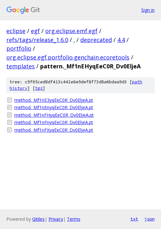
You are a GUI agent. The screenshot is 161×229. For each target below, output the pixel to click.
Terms (73, 219)
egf (35, 31)
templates (20, 66)
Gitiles (38, 219)
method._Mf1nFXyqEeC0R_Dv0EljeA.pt (53, 130)
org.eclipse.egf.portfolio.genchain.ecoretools (67, 57)
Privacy (55, 219)
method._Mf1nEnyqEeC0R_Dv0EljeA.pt (53, 107)
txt (134, 219)
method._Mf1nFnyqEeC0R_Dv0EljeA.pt (53, 122)
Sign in (148, 10)
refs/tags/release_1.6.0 (37, 40)
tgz (39, 88)
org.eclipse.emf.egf (71, 31)
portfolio (18, 48)
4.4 (121, 40)
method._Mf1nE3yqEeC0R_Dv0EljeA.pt (53, 100)
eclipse (16, 31)
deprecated (96, 40)
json (149, 219)
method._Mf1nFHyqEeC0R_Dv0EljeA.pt (54, 115)
